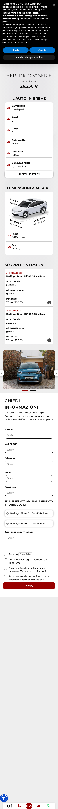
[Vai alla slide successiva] (33, 390)
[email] (39, 806)
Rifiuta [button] (15, 50)
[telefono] (19, 806)
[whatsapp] (48, 806)
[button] (4, 798)
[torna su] (10, 806)
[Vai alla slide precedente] (25, 390)
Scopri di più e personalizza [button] (29, 57)
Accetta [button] (42, 50)
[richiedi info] (29, 806)
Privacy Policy (25, 554)
